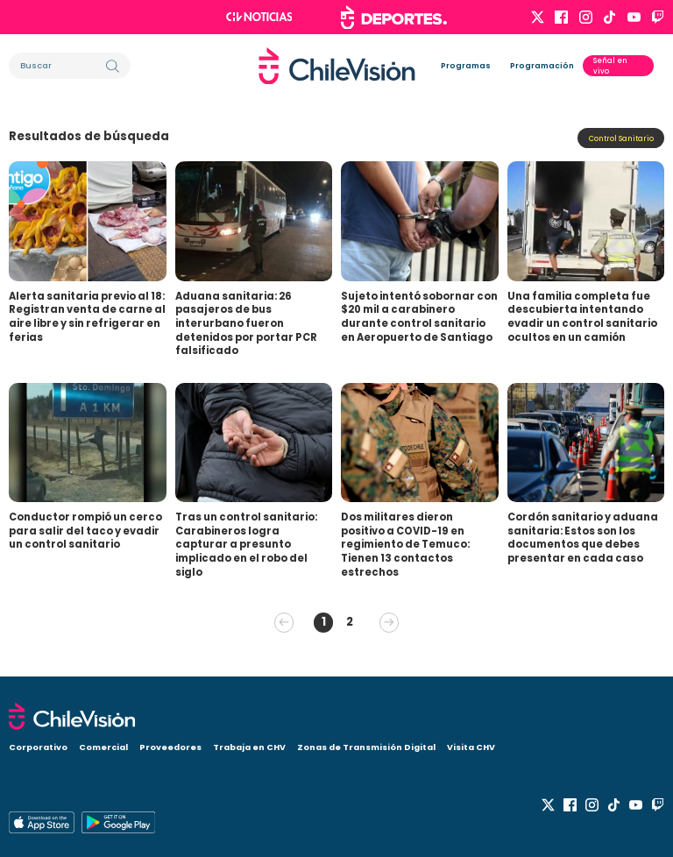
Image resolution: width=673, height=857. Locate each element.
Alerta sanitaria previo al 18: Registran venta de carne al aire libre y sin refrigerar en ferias (87, 316)
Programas (466, 65)
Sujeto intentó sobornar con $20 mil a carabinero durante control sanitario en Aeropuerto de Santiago (419, 316)
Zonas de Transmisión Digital (366, 747)
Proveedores (170, 747)
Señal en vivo (610, 65)
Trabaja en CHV (249, 747)
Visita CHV (471, 747)
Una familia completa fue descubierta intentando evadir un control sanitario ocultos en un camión (582, 316)
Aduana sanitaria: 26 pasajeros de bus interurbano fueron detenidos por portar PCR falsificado (246, 323)
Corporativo (38, 747)
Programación (542, 65)
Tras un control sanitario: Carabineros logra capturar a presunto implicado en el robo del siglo (246, 544)
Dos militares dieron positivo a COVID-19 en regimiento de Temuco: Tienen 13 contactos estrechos (405, 544)
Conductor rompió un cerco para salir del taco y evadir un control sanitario (85, 530)
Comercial (103, 747)
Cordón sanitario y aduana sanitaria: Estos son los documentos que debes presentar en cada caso (582, 537)
